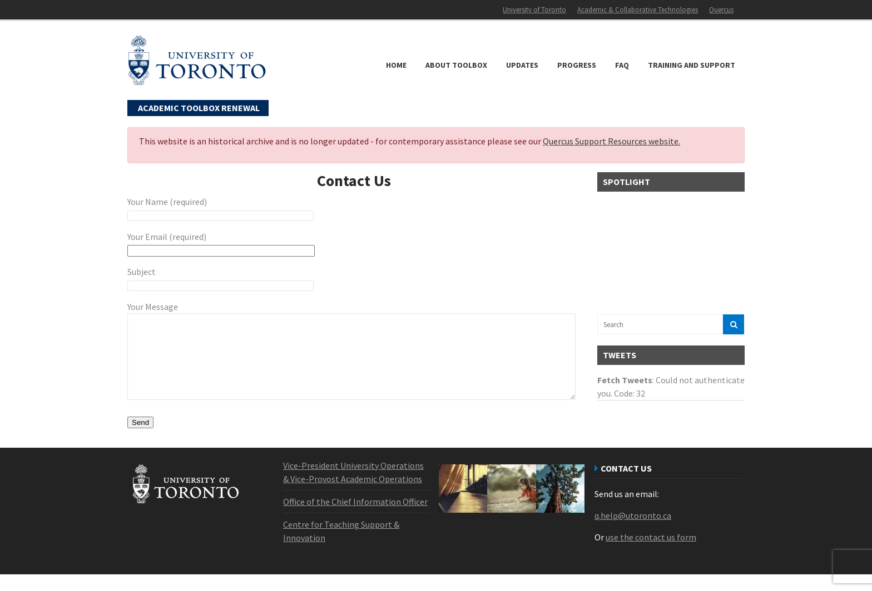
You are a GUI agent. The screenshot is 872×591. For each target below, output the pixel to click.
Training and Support (691, 65)
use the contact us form (651, 553)
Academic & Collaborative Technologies (637, 9)
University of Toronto (534, 9)
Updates (522, 65)
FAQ (622, 65)
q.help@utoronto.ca (632, 532)
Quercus (721, 9)
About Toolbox (456, 65)
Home (396, 65)
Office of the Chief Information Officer (355, 518)
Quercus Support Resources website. (611, 141)
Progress (576, 65)
